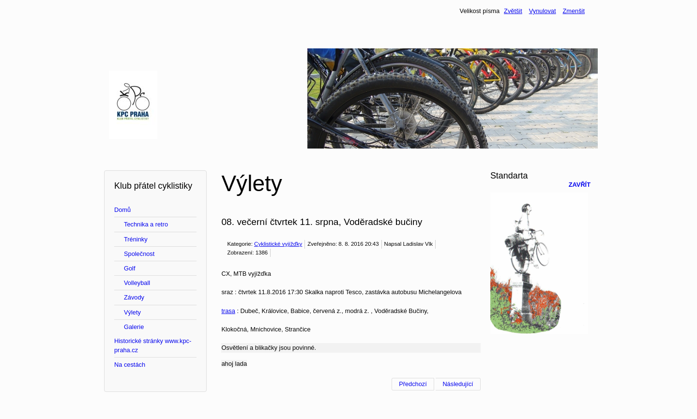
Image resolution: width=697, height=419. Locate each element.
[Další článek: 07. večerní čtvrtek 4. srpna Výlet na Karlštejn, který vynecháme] (458, 384)
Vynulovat (542, 11)
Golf (129, 268)
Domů (122, 209)
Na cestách (129, 364)
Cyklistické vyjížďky (278, 244)
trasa (228, 310)
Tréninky (136, 239)
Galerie (134, 326)
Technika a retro (146, 224)
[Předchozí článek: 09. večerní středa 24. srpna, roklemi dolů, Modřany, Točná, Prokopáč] (413, 384)
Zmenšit (573, 11)
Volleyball (137, 282)
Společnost (139, 253)
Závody (134, 297)
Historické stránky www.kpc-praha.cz (152, 345)
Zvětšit (513, 11)
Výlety (132, 312)
